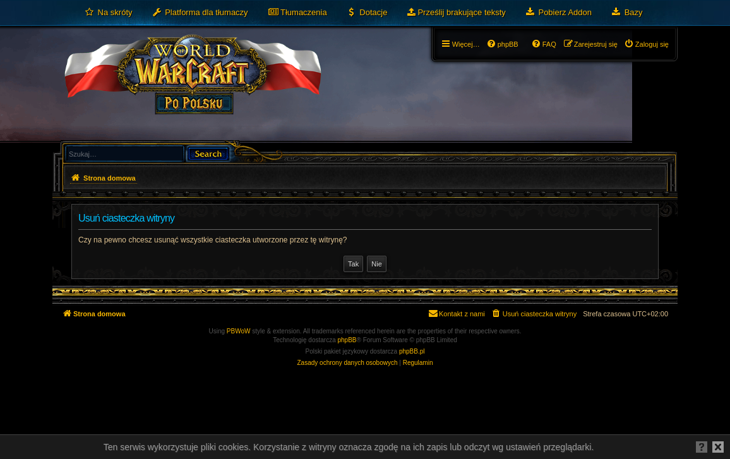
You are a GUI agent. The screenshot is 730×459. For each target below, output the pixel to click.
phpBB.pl (412, 351)
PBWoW (239, 331)
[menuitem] (108, 12)
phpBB (347, 340)
